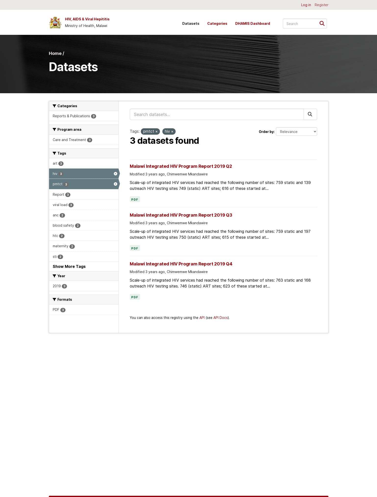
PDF (135, 199)
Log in (306, 5)
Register (321, 5)
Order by (266, 132)
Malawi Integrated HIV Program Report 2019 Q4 (181, 263)
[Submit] (324, 23)
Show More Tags (69, 266)
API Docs (220, 318)
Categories (217, 23)
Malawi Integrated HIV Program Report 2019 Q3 (181, 215)
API (202, 318)
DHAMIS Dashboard (252, 23)
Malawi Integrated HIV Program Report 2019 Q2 (181, 166)
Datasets (190, 23)
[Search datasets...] (305, 23)
